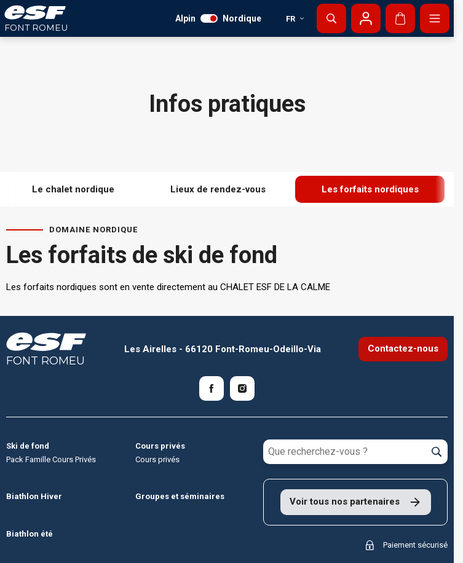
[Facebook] (211, 388)
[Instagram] (242, 388)
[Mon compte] (366, 18)
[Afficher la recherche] (331, 18)
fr (295, 18)
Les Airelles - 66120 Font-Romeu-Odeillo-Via (222, 349)
